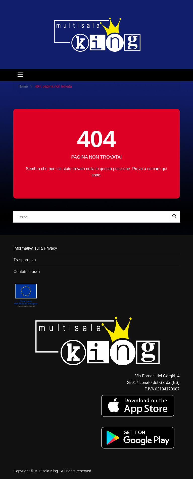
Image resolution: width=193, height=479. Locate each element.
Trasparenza (24, 260)
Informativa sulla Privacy (35, 248)
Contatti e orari (26, 271)
